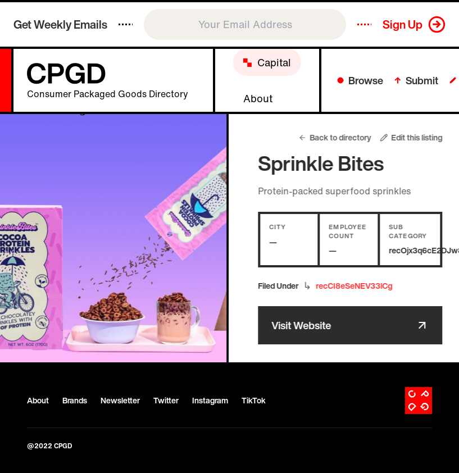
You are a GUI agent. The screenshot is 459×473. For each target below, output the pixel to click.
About (38, 400)
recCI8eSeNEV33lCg (360, 286)
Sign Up (402, 24)
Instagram (210, 400)
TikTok (254, 400)
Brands (74, 400)
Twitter (166, 400)
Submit (416, 80)
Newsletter (120, 400)
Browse (360, 80)
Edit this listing (418, 137)
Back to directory (342, 137)
